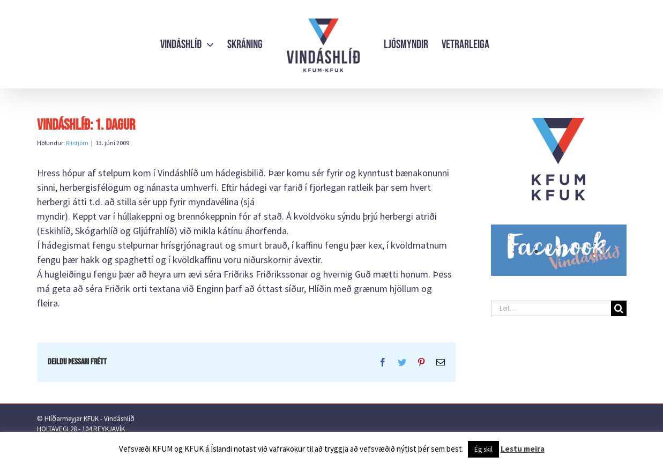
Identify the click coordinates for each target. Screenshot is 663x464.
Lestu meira (523, 449)
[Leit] (619, 308)
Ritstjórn (77, 143)
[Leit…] (551, 308)
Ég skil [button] (483, 449)
